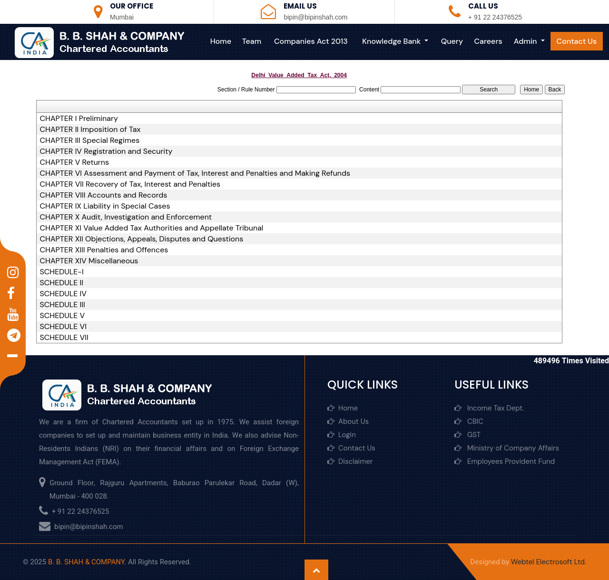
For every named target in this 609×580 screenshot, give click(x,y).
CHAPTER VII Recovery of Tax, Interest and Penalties (130, 184)
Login (341, 435)
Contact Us (577, 41)
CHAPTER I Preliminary (79, 118)
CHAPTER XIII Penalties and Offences (104, 250)
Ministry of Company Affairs (506, 448)
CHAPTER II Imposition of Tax (90, 129)
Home (223, 41)
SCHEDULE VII (64, 337)
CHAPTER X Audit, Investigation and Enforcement (126, 217)
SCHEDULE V (62, 316)
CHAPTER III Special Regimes (90, 140)
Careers (489, 41)
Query (453, 41)
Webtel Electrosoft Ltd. (548, 562)
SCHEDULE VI (63, 326)
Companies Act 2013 (313, 41)
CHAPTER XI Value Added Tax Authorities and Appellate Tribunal (152, 228)
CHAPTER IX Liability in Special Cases (105, 206)
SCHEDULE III (62, 305)
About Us (348, 421)
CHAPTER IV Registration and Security (106, 151)
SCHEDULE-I (62, 272)
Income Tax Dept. (489, 408)
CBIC (468, 421)
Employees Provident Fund (504, 461)
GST (467, 435)
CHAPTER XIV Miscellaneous (89, 261)
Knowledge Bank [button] (393, 41)
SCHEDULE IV (63, 294)
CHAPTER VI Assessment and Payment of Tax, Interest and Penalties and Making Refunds (195, 173)
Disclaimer (350, 461)
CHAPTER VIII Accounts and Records (103, 195)
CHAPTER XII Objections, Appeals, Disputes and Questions (142, 239)
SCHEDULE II (61, 283)
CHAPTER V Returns (74, 162)
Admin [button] (527, 41)
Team (253, 41)
